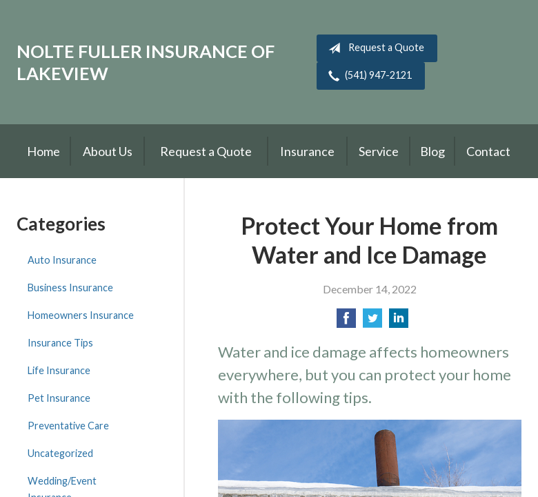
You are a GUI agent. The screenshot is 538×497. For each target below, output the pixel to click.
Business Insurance (70, 287)
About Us (107, 151)
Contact (488, 151)
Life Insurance (59, 370)
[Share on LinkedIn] (398, 322)
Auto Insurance (62, 260)
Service (379, 151)
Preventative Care (68, 425)
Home (43, 151)
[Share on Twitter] (372, 322)
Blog (432, 151)
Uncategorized (60, 453)
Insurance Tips (60, 343)
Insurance (307, 151)
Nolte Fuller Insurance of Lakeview (146, 62)
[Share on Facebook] (346, 322)
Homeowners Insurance (81, 315)
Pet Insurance (59, 398)
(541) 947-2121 (367, 76)
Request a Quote (373, 48)
